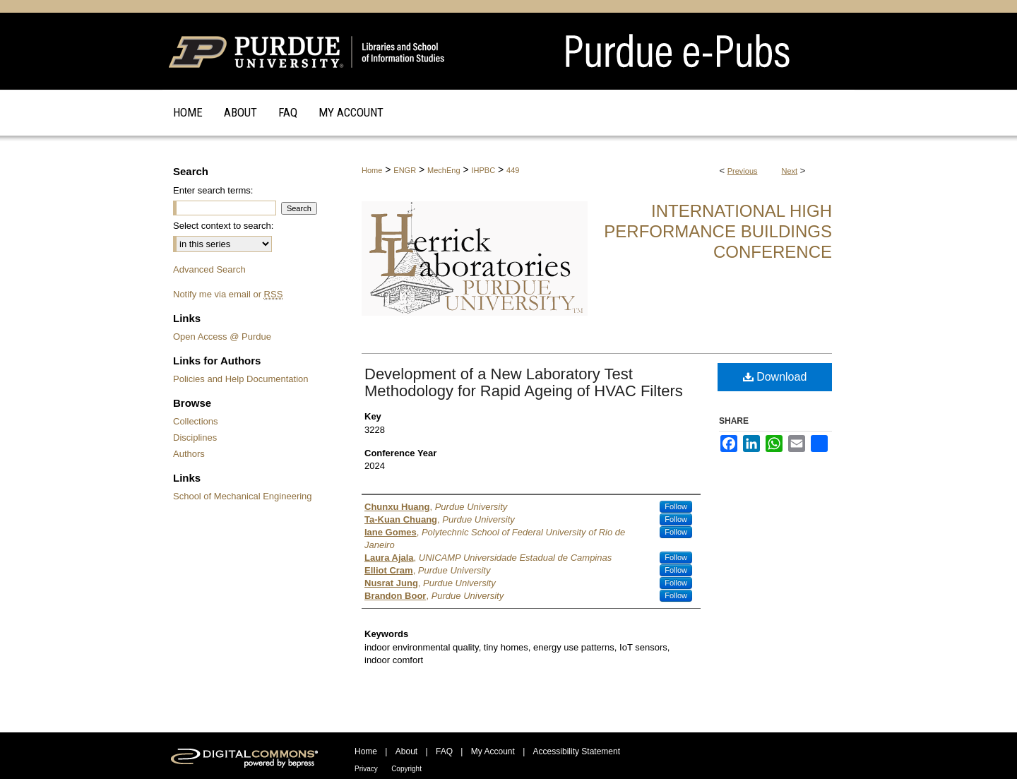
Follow (676, 506)
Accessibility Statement (576, 751)
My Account (493, 751)
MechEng (443, 170)
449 (512, 170)
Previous (742, 171)
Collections (195, 421)
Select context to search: (223, 225)
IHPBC (484, 170)
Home (372, 170)
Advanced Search (209, 269)
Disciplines (195, 437)
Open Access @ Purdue (222, 336)
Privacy (366, 769)
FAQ (444, 751)
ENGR (404, 170)
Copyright (406, 769)
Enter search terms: (213, 190)
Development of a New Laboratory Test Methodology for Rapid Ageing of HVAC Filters (523, 382)
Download (775, 377)
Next (790, 171)
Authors (189, 453)
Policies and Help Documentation (241, 379)
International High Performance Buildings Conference (718, 231)
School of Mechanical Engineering (242, 496)
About (406, 751)
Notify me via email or (227, 294)
